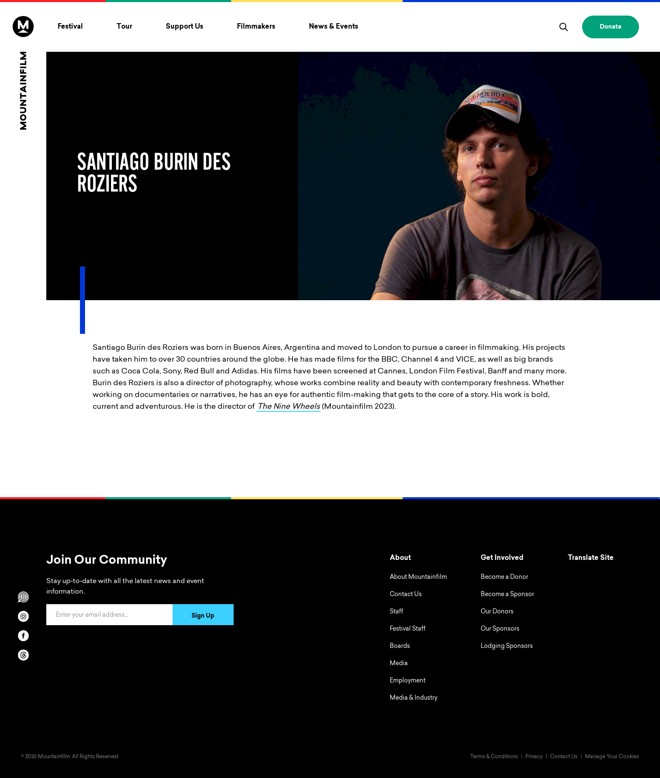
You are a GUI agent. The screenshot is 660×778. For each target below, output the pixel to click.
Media (399, 664)
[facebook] (23, 636)
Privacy (534, 756)
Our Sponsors (500, 629)
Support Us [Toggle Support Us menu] (184, 27)
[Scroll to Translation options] (23, 597)
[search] (564, 27)
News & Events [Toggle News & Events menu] (333, 27)
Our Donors (497, 612)
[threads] (23, 655)
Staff (396, 612)
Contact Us (406, 595)
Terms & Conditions (494, 756)
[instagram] (23, 616)
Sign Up (203, 616)
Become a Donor (504, 578)
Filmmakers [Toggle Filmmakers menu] (256, 27)
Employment (408, 681)
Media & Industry (413, 698)
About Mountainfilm (418, 578)
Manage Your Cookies (612, 756)
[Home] (23, 73)
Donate (610, 27)
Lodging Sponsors (507, 647)
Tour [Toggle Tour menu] (124, 27)
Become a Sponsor (507, 595)
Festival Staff (408, 629)
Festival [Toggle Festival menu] (70, 27)
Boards (400, 647)
